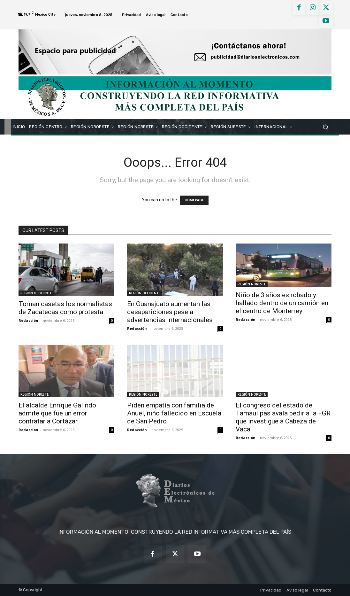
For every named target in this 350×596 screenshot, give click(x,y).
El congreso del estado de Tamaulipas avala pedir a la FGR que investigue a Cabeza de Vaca (283, 417)
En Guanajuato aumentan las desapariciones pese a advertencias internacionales (170, 312)
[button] (325, 126)
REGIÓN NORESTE (252, 284)
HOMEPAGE (194, 200)
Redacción (28, 320)
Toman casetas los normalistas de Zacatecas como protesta (65, 308)
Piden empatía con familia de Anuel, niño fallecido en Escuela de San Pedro (174, 413)
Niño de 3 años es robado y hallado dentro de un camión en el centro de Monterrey (282, 303)
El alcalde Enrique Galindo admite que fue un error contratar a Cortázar (57, 413)
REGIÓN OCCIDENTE (36, 293)
